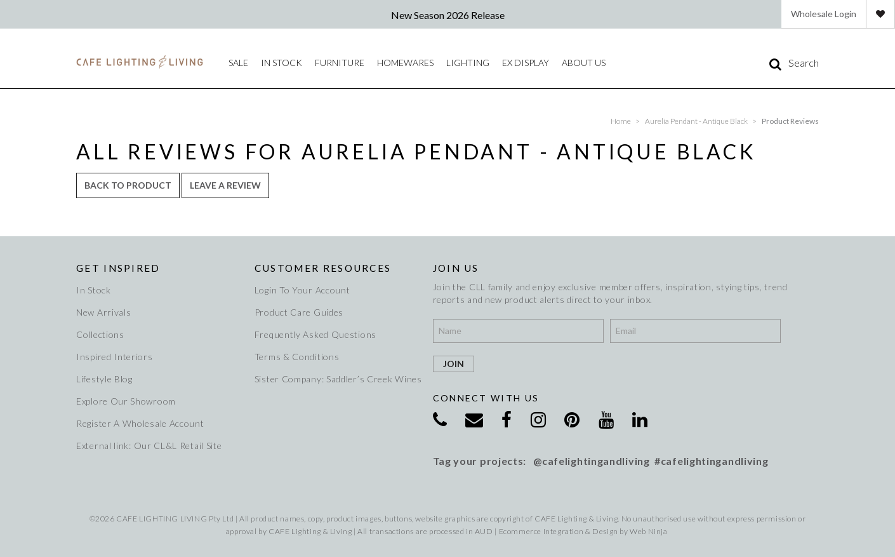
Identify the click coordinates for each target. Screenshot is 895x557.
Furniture (339, 62)
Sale (238, 62)
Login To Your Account (302, 290)
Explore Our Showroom (126, 401)
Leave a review (225, 185)
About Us (584, 62)
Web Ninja (648, 531)
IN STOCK (281, 62)
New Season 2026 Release (448, 15)
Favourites (880, 14)
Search (803, 63)
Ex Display (525, 62)
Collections (100, 334)
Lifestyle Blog (104, 378)
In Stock (93, 290)
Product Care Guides (299, 312)
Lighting (467, 62)
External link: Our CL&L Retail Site (149, 445)
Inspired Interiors (114, 356)
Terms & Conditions (297, 356)
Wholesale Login (823, 13)
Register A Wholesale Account (140, 423)
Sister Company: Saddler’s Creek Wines (336, 378)
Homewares (405, 62)
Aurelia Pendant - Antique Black (696, 121)
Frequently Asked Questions (315, 334)
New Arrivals (103, 312)
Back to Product (127, 185)
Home (621, 121)
